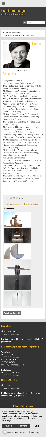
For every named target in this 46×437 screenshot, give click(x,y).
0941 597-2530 (10, 359)
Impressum (28, 405)
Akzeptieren (23, 426)
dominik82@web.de (32, 204)
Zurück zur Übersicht (12, 312)
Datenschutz (18, 405)
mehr (37, 426)
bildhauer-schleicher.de (13, 204)
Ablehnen (9, 426)
